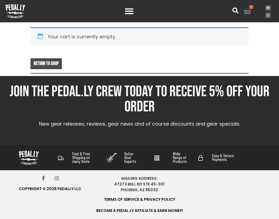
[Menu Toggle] (129, 11)
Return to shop (46, 63)
